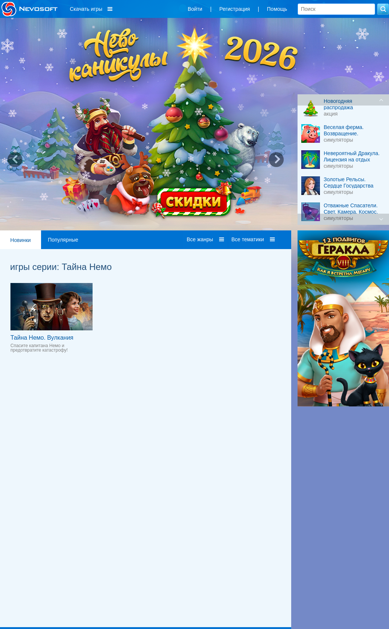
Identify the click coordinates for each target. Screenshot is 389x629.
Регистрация (235, 9)
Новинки (20, 240)
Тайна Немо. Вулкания (41, 337)
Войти (195, 9)
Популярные (63, 240)
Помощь (277, 9)
